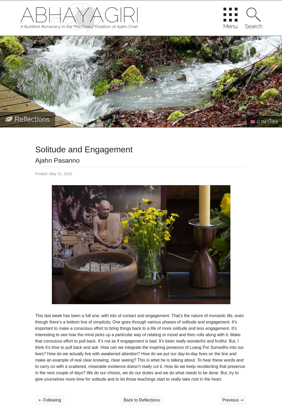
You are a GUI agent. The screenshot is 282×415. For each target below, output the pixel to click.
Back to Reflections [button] (142, 400)
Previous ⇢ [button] (232, 400)
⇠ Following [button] (50, 400)
